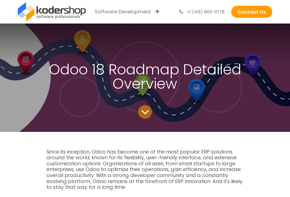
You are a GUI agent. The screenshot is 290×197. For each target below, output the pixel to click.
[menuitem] (122, 12)
